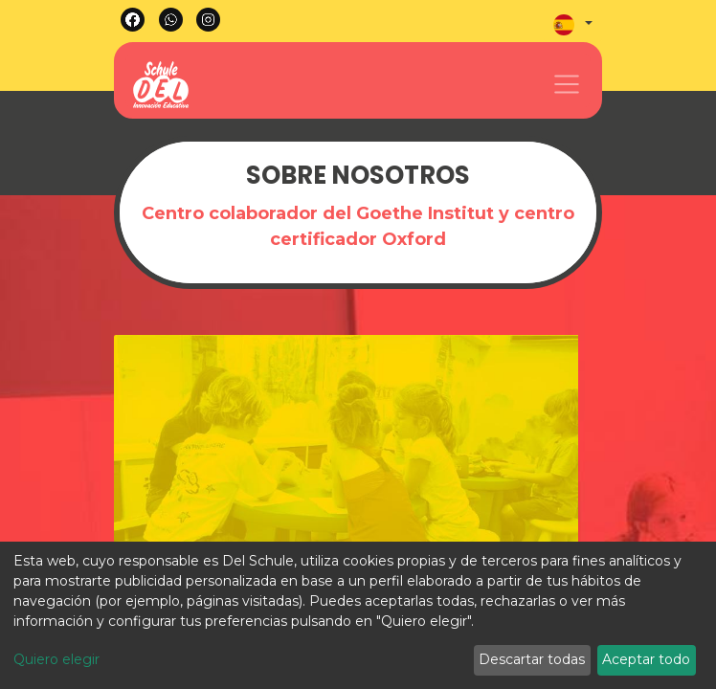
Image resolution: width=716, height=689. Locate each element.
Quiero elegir (56, 659)
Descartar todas (532, 659)
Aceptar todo (646, 659)
